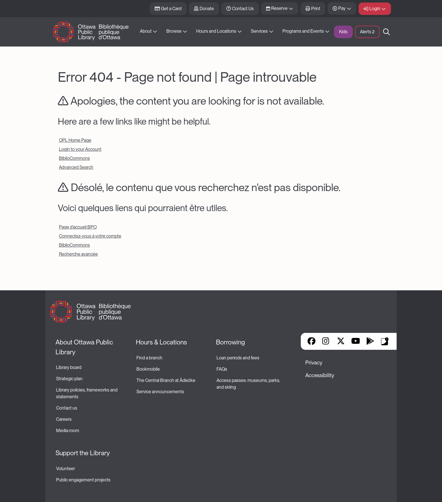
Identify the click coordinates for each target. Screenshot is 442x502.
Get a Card (171, 8)
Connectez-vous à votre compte (90, 236)
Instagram (326, 341)
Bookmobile (148, 369)
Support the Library (83, 453)
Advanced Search (76, 167)
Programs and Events (303, 31)
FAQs (221, 369)
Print (315, 8)
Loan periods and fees (238, 358)
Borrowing (230, 342)
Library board (68, 367)
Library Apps (385, 341)
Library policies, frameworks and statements (87, 393)
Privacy (313, 362)
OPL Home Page (75, 140)
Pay (342, 8)
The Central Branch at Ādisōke (165, 380)
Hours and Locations (216, 31)
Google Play (370, 341)
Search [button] (386, 32)
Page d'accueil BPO (78, 227)
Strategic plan (69, 378)
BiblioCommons (74, 158)
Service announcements (160, 391)
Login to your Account (80, 149)
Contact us (66, 408)
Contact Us (243, 8)
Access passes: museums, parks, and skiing (248, 384)
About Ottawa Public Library (85, 347)
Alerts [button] (367, 31)
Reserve (279, 8)
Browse (174, 31)
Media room (67, 430)
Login (374, 8)
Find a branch (149, 358)
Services (259, 31)
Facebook (311, 341)
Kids (343, 31)
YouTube (355, 341)
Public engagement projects (83, 480)
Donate (207, 8)
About (146, 31)
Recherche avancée (78, 254)
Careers (64, 419)
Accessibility (319, 375)
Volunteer (65, 468)
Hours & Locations (161, 342)
